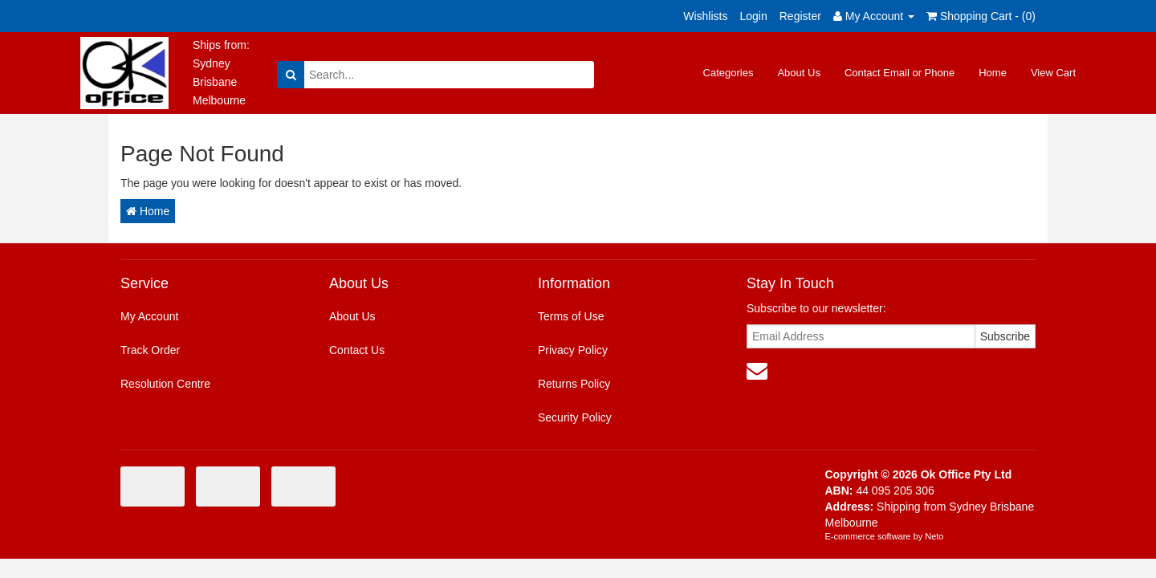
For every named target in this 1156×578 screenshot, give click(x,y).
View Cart (1053, 73)
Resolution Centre (165, 383)
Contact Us (357, 350)
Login (753, 16)
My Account (149, 316)
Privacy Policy (573, 350)
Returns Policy (574, 383)
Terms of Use (571, 316)
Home (993, 73)
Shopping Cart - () (981, 16)
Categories (728, 73)
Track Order (150, 350)
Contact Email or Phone (900, 73)
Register (800, 16)
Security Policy (575, 417)
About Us (798, 73)
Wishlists (705, 16)
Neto (934, 536)
